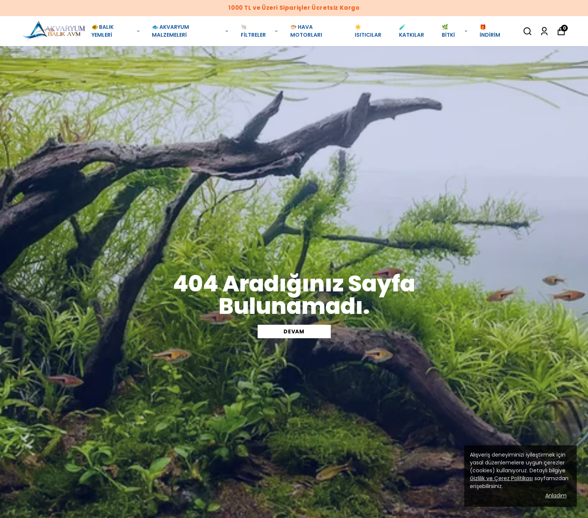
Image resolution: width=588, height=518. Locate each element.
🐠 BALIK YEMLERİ (116, 31)
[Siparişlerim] (544, 31)
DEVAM (294, 331)
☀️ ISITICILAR (368, 31)
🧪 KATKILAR (411, 31)
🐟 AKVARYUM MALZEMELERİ (190, 31)
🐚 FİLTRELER (260, 31)
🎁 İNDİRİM (490, 31)
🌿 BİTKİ (455, 31)
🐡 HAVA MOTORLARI (306, 31)
